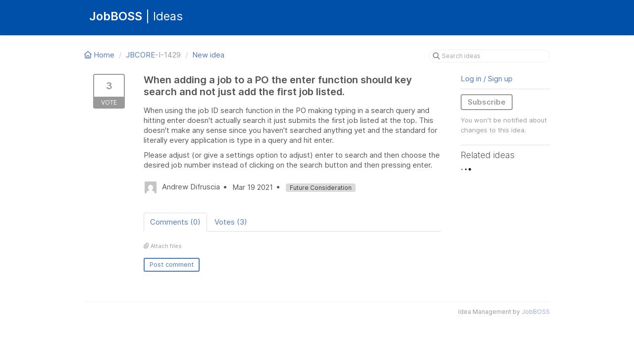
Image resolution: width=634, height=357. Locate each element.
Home (100, 55)
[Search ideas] (489, 56)
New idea (208, 55)
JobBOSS (536, 311)
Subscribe (487, 102)
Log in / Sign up (487, 78)
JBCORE (140, 55)
